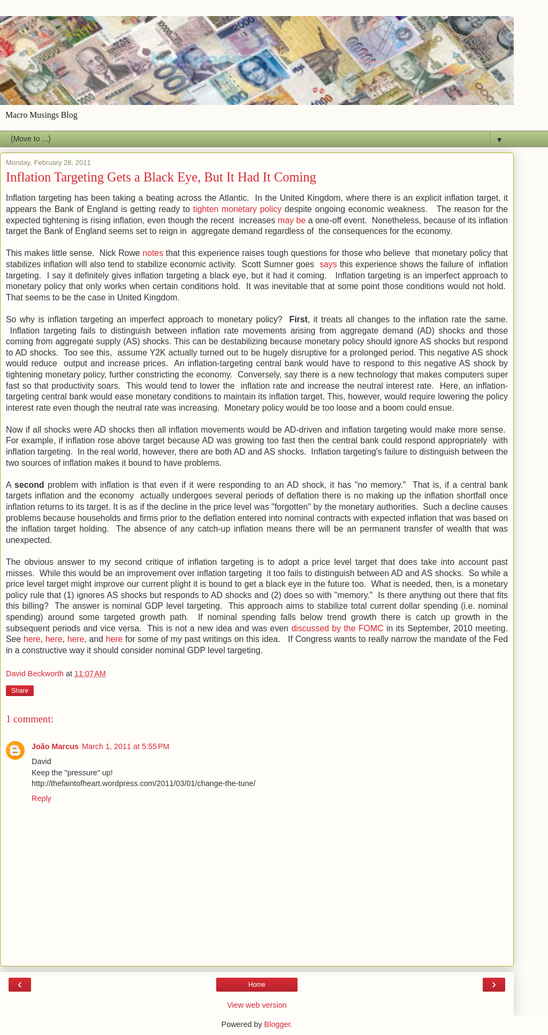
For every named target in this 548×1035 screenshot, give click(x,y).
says (328, 264)
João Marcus (55, 746)
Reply (41, 798)
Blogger (277, 1024)
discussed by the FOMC (338, 628)
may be (292, 220)
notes (152, 253)
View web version (257, 1005)
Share (19, 690)
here (32, 639)
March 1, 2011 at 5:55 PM (126, 746)
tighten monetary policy (237, 209)
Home (256, 984)
